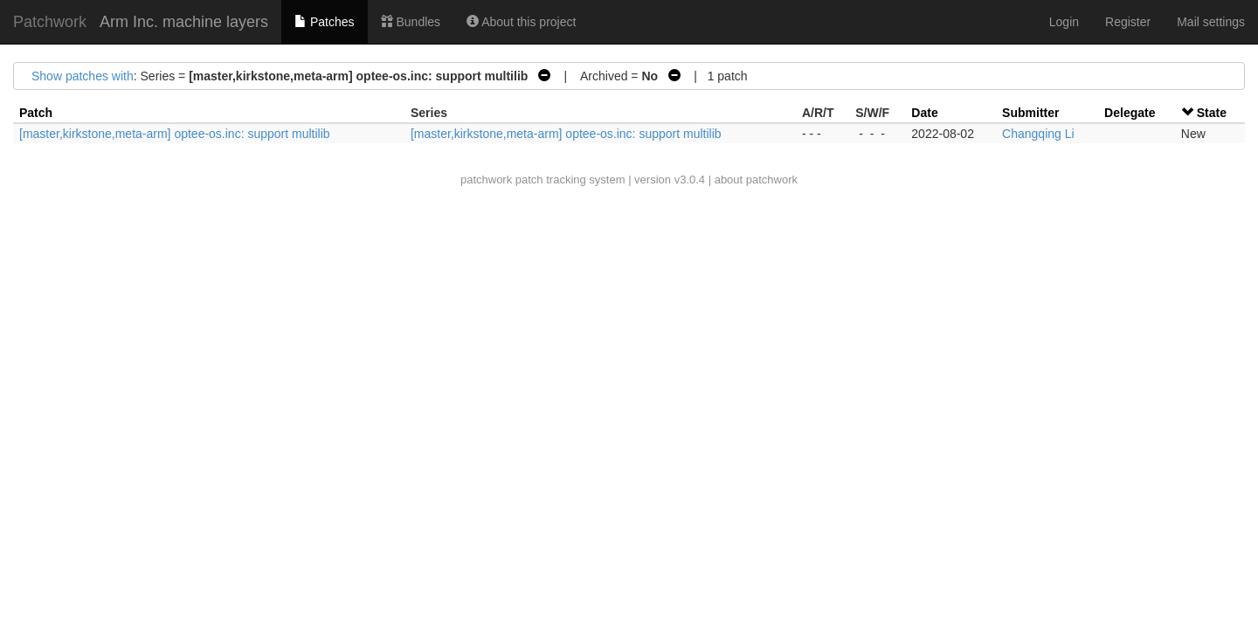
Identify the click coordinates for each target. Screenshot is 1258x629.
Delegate (1129, 113)
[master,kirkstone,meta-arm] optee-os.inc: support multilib (174, 134)
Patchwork (49, 22)
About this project (521, 22)
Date (924, 113)
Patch (35, 113)
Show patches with (82, 76)
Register (1128, 22)
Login (1064, 22)
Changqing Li (1038, 134)
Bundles (410, 22)
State (1212, 113)
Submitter (1030, 113)
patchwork (486, 179)
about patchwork (756, 179)
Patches (324, 22)
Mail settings (1211, 22)
